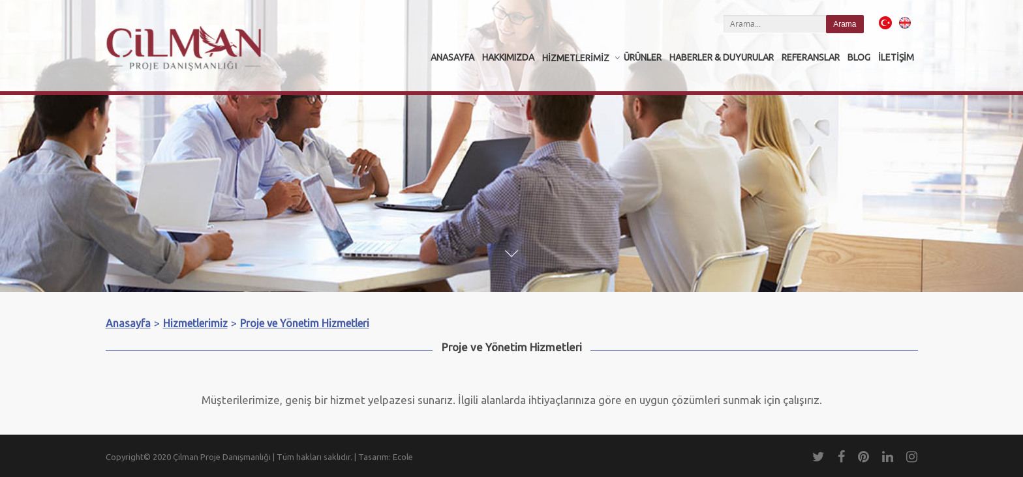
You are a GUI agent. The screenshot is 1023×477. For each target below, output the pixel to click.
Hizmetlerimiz (575, 58)
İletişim (896, 57)
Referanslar (811, 57)
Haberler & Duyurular (721, 57)
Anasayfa (452, 57)
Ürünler (643, 57)
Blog (858, 57)
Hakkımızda (508, 57)
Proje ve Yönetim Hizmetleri (304, 323)
